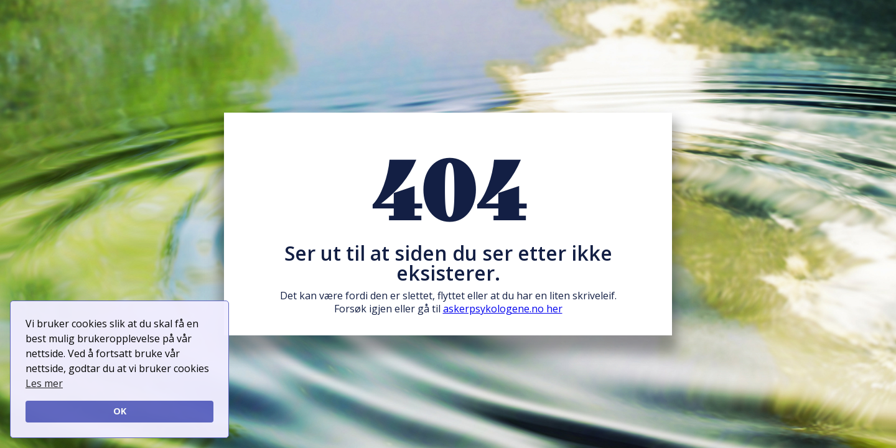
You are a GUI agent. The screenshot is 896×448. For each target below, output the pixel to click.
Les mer (44, 383)
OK (119, 411)
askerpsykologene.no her (502, 308)
